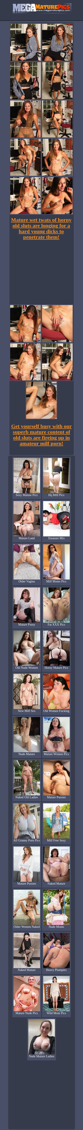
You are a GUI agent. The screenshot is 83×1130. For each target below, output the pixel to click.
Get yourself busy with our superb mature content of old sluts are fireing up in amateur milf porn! (41, 434)
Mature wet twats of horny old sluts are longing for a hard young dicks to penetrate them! (41, 228)
